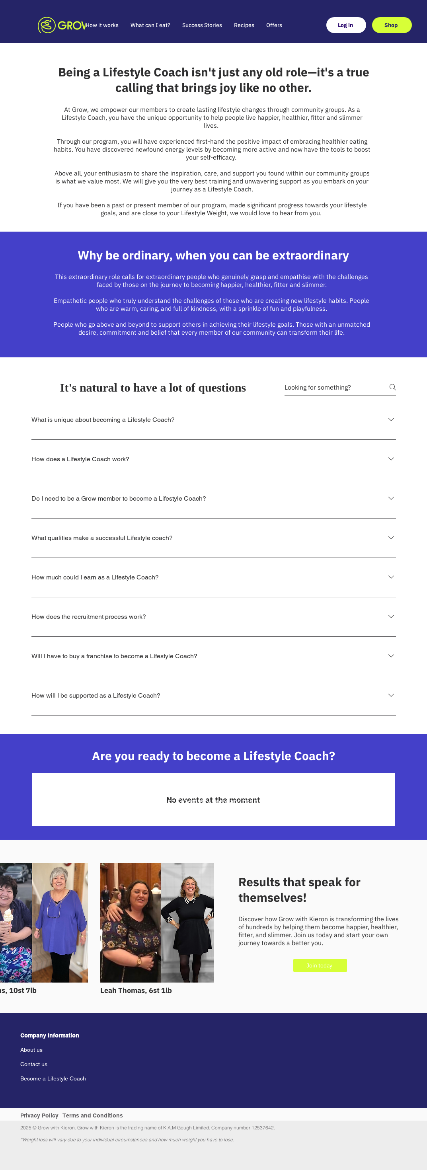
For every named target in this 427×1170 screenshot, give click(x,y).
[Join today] (320, 965)
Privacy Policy (39, 1115)
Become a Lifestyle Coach (53, 1078)
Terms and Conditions (93, 1115)
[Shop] (392, 25)
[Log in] (346, 25)
